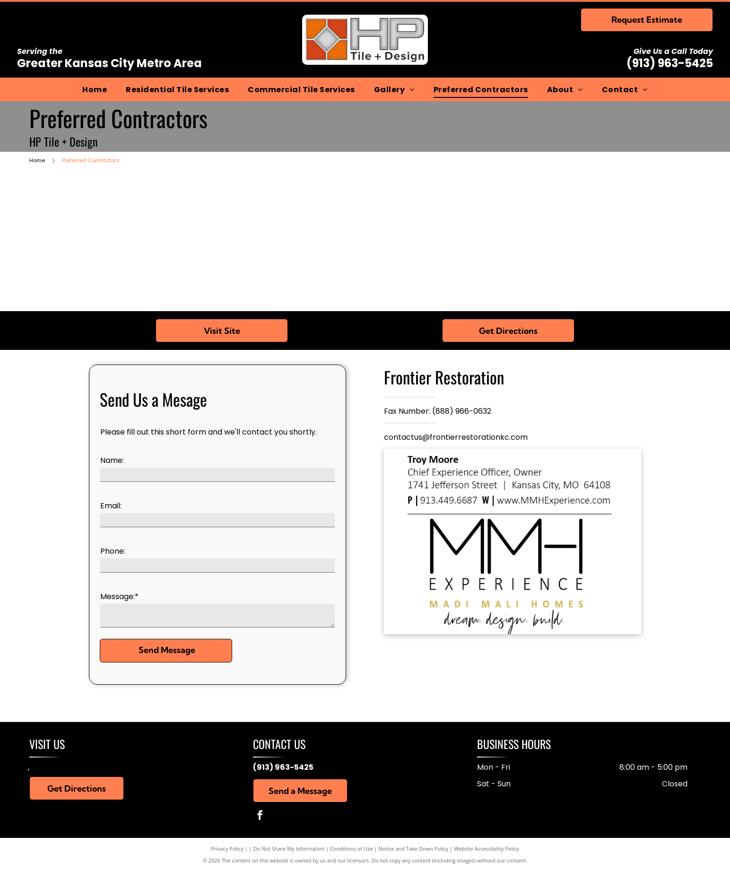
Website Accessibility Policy (486, 848)
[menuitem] (94, 89)
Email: (111, 505)
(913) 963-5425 (669, 63)
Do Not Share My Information (289, 848)
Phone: (112, 551)
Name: (112, 460)
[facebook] (260, 816)
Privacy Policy (227, 848)
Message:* (119, 596)
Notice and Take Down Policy (414, 848)
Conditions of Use (351, 848)
